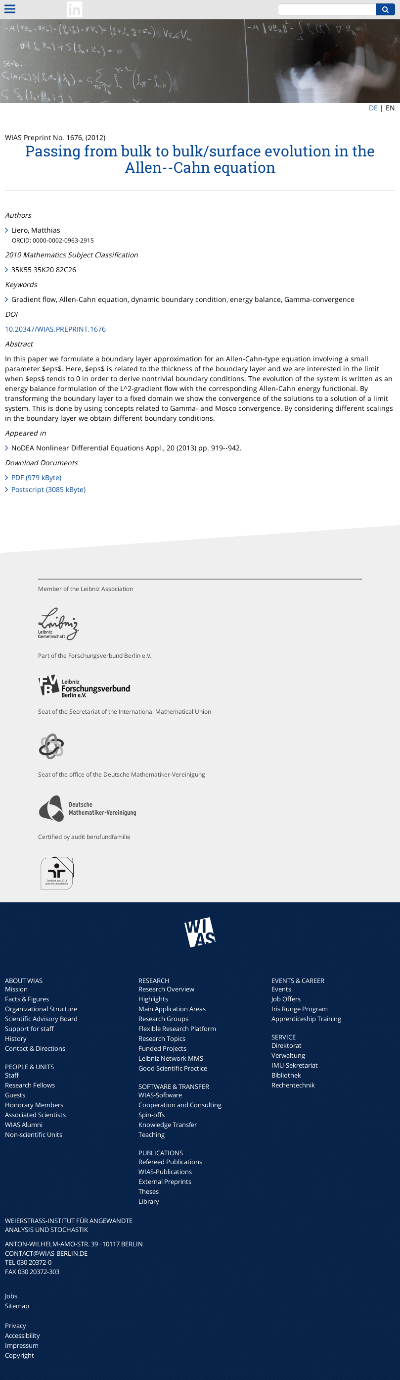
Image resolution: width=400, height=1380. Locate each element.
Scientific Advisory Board (41, 1018)
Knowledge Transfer (167, 1124)
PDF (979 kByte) (36, 477)
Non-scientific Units (33, 1134)
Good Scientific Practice (172, 1068)
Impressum (22, 1345)
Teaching (151, 1134)
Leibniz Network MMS (170, 1058)
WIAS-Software (160, 1094)
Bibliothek (286, 1075)
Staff (12, 1075)
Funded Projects (162, 1048)
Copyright (19, 1355)
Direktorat (286, 1045)
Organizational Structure (41, 1008)
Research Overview (166, 989)
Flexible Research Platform (177, 1028)
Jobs (11, 1295)
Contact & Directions (35, 1048)
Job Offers (286, 998)
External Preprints (164, 1181)
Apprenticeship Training (306, 1018)
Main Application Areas (172, 1008)
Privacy (15, 1325)
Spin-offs (151, 1114)
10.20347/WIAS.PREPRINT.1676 (55, 329)
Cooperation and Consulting (180, 1104)
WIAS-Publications (165, 1171)
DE (373, 107)
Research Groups (163, 1018)
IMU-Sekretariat (294, 1065)
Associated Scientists (35, 1114)
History (16, 1038)
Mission (16, 989)
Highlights (153, 998)
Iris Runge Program (299, 1008)
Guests (15, 1094)
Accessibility (22, 1335)
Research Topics (161, 1038)
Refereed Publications (170, 1161)
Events (281, 989)
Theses (148, 1191)
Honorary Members (34, 1104)
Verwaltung (288, 1055)
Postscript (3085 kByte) (48, 489)
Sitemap (17, 1305)
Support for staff (29, 1028)
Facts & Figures (27, 998)
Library (148, 1201)
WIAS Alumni (24, 1124)
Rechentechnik (293, 1085)
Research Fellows (30, 1085)
